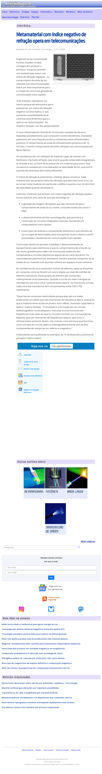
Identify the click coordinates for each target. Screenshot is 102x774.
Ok (51, 577)
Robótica (24, 17)
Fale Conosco (48, 750)
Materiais (59, 11)
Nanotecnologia (10, 17)
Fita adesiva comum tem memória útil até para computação (30, 707)
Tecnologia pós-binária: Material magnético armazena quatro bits (33, 629)
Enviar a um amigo (31, 369)
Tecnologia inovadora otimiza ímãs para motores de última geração (34, 634)
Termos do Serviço (62, 750)
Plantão (35, 17)
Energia (25, 11)
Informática (46, 11)
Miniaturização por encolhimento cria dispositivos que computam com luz (37, 697)
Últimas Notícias (27, 750)
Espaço (34, 11)
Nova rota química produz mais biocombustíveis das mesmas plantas (35, 638)
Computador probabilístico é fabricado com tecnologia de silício (32, 653)
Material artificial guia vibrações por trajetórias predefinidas (30, 688)
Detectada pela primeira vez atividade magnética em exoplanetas (33, 648)
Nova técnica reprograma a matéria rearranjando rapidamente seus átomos (38, 702)
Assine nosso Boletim (33, 376)
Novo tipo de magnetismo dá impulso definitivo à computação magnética (37, 663)
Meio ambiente (84, 11)
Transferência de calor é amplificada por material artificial (29, 692)
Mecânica (70, 11)
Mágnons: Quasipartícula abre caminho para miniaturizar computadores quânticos (41, 643)
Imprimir (27, 355)
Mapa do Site (76, 750)
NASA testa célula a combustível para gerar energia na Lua (30, 624)
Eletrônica (15, 11)
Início (4, 11)
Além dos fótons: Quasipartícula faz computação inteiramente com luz (36, 668)
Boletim (38, 750)
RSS (25, 383)
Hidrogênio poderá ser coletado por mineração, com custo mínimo (33, 658)
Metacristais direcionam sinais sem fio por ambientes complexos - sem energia (39, 683)
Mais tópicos (88, 541)
